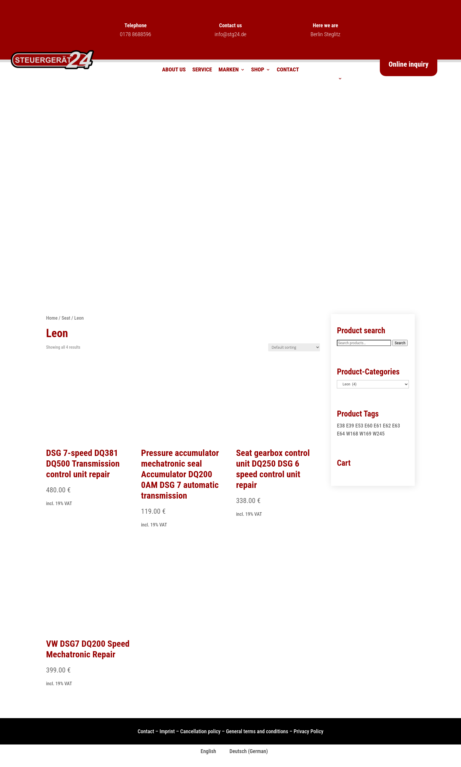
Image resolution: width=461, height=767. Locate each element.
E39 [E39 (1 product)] (350, 425)
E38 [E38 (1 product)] (341, 425)
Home (52, 318)
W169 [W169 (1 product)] (365, 433)
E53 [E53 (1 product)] (359, 425)
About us (174, 70)
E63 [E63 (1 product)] (396, 425)
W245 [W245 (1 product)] (379, 433)
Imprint (167, 731)
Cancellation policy (200, 731)
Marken (228, 70)
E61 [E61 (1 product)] (378, 425)
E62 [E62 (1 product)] (387, 425)
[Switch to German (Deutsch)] (245, 751)
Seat (66, 318)
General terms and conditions (257, 731)
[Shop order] (294, 347)
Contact (288, 70)
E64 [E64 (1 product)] (341, 433)
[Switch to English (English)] (204, 751)
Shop (257, 70)
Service (202, 70)
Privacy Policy (309, 731)
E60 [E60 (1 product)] (368, 425)
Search (400, 343)
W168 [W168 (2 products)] (352, 433)
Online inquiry (409, 64)
